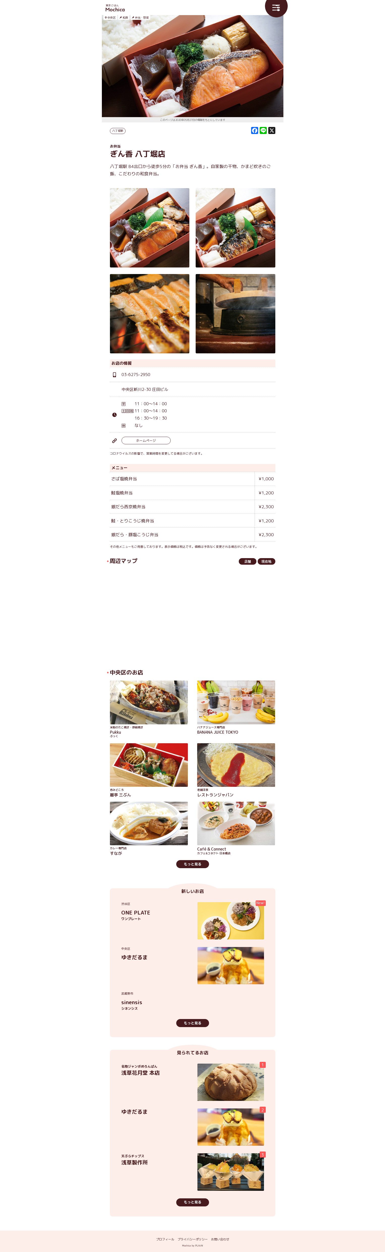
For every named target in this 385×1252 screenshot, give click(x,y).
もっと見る (192, 864)
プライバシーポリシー (192, 1239)
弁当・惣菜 (142, 18)
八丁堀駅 (117, 131)
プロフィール (165, 1239)
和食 (125, 18)
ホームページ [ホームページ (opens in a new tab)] (146, 440)
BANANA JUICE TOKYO (236, 730)
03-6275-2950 (136, 374)
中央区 (111, 18)
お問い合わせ (220, 1239)
